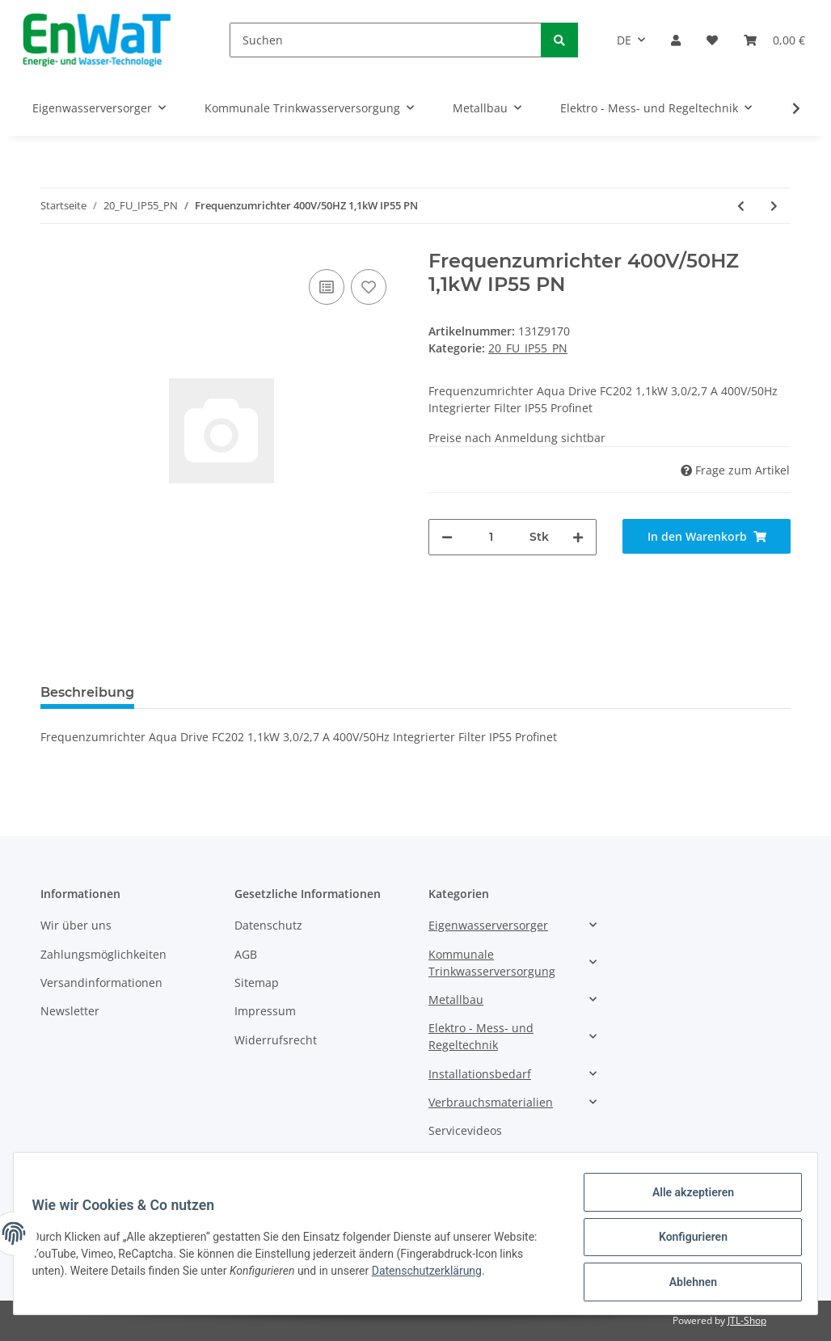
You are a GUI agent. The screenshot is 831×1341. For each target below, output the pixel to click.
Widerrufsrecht (275, 1040)
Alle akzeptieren (685, 1199)
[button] (676, 40)
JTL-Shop (747, 1320)
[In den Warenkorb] (706, 536)
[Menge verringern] (447, 537)
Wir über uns (76, 925)
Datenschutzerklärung (434, 1275)
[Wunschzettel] (712, 40)
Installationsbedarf (479, 1074)
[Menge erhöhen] (578, 537)
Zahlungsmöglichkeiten (103, 954)
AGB (245, 954)
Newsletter (69, 1010)
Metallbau (455, 999)
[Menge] (491, 537)
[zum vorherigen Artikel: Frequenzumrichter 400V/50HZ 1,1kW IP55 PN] (740, 205)
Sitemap (256, 982)
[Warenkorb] (774, 40)
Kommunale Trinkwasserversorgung (491, 963)
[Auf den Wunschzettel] (368, 287)
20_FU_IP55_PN (527, 348)
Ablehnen (685, 1283)
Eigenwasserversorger (488, 925)
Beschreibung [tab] (87, 692)
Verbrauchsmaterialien (490, 1102)
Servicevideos (465, 1130)
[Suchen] (386, 40)
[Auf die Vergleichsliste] (326, 287)
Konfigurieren (685, 1241)
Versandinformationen (101, 982)
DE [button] (624, 40)
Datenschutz (268, 925)
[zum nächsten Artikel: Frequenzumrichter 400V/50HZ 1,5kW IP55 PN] (774, 205)
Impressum (265, 1010)
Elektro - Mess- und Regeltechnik (481, 1036)
